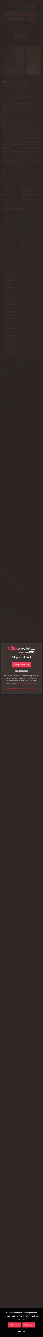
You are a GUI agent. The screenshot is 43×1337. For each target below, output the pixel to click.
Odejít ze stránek (21, 671)
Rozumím (28, 1325)
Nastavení (14, 1325)
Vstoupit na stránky (21, 665)
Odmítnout (21, 1331)
